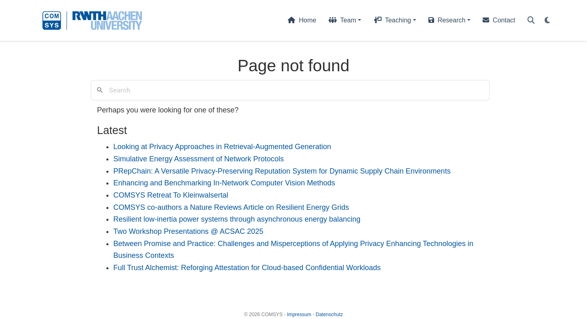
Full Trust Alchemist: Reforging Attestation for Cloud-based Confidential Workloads (247, 268)
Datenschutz (329, 314)
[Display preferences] (547, 20)
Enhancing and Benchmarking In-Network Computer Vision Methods (224, 183)
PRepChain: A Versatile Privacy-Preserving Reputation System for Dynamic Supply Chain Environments (281, 171)
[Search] (531, 20)
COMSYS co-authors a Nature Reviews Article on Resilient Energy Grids (231, 207)
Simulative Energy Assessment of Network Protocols (198, 159)
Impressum (299, 314)
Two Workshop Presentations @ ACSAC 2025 (188, 231)
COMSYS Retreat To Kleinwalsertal (170, 195)
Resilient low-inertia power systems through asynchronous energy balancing (236, 219)
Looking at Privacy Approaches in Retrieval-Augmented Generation (222, 147)
